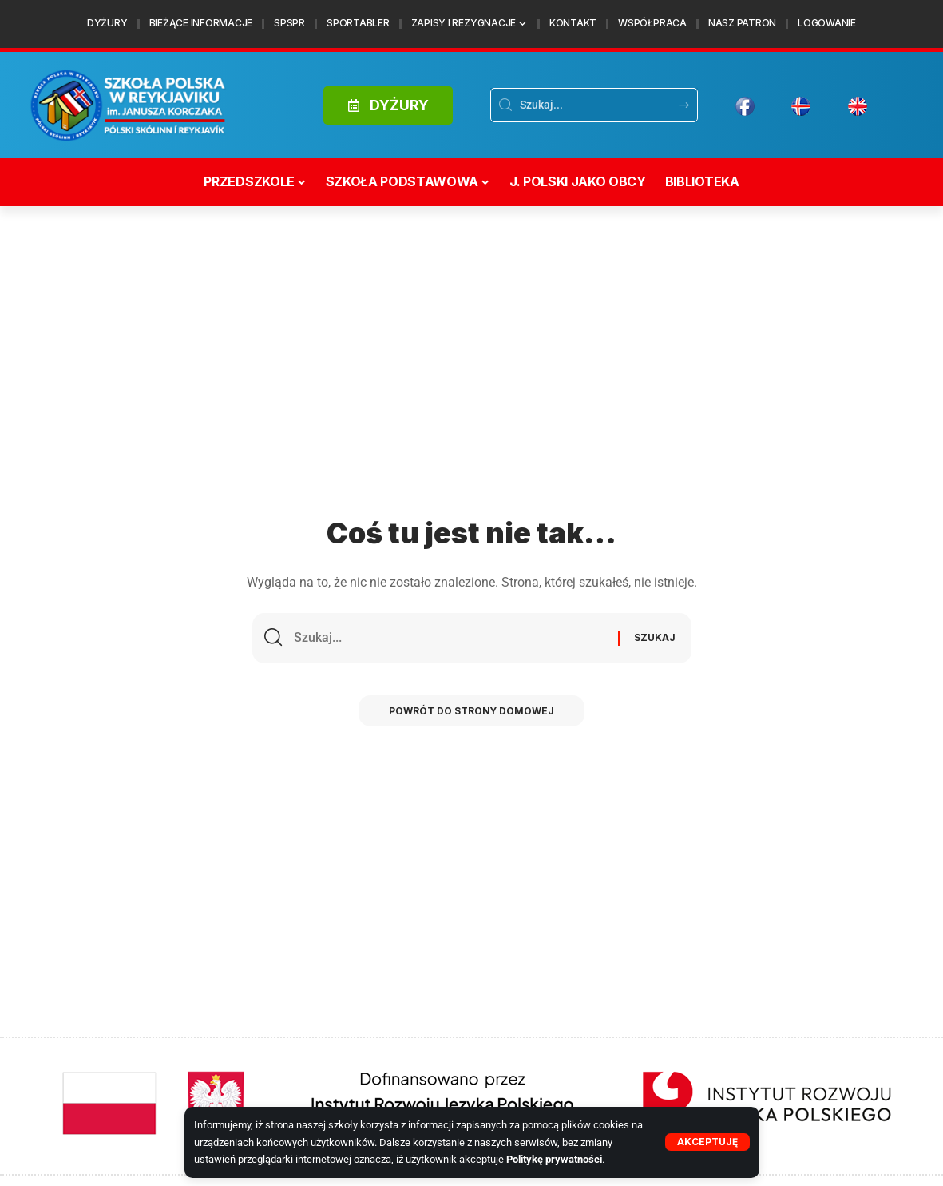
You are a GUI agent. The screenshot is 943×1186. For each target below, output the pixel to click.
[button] (707, 1142)
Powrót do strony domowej (472, 712)
